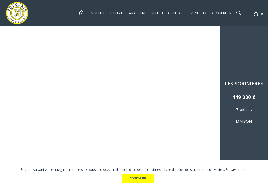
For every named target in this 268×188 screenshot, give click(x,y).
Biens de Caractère (128, 12)
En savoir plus (236, 169)
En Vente (97, 12)
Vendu (157, 12)
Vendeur (198, 12)
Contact (176, 12)
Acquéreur (221, 12)
